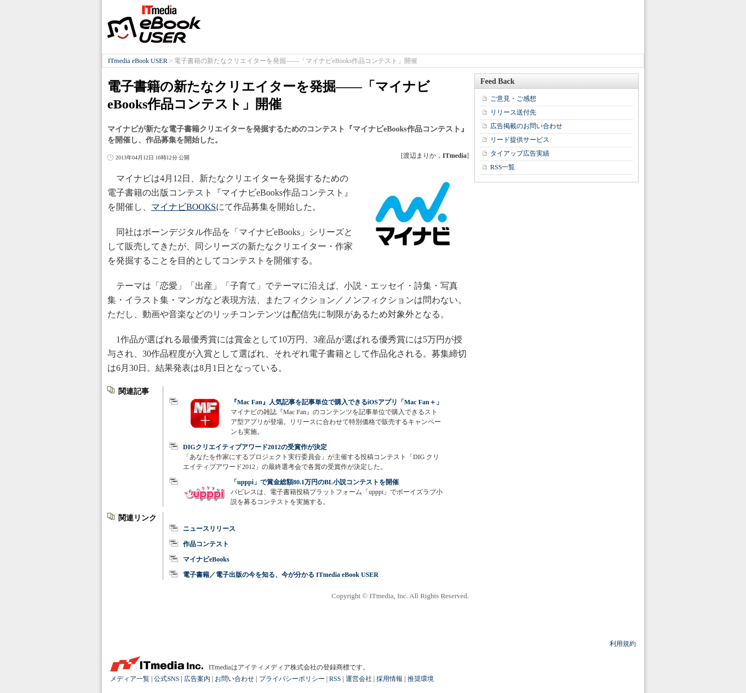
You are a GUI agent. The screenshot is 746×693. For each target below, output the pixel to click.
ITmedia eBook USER (153, 24)
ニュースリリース (209, 528)
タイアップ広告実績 (519, 153)
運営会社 (359, 679)
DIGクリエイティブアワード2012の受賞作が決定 (255, 447)
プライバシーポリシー (292, 679)
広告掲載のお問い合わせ (526, 126)
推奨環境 (421, 679)
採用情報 (389, 679)
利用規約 (623, 644)
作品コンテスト (206, 544)
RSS (335, 679)
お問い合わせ (234, 679)
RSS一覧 (502, 167)
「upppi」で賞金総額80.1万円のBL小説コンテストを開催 (315, 482)
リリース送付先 (513, 112)
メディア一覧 (130, 679)
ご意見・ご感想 (513, 98)
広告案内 (197, 679)
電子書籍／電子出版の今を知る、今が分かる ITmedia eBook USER (280, 575)
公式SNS (166, 679)
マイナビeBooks (206, 559)
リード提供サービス (519, 140)
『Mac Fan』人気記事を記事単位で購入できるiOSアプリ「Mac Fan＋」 (337, 402)
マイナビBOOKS (183, 206)
